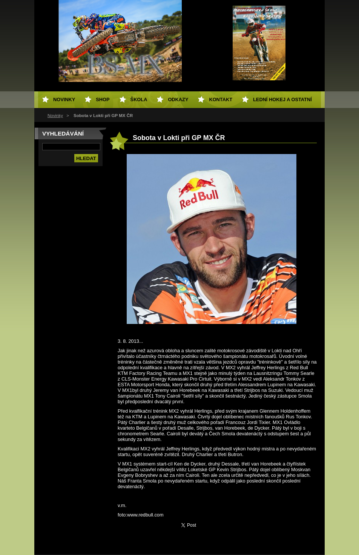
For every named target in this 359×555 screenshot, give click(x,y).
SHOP (102, 99)
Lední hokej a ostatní (282, 99)
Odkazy (178, 99)
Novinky (55, 115)
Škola (138, 99)
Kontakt (220, 99)
